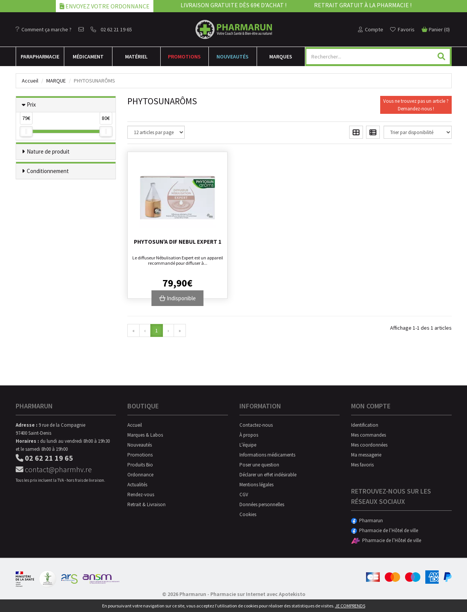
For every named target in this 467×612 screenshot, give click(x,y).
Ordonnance (140, 474)
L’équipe (247, 445)
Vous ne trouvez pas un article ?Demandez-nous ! (416, 105)
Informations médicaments (267, 455)
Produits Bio (140, 464)
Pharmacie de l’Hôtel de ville (384, 530)
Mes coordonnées (369, 445)
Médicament (88, 56)
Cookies (247, 514)
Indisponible (177, 298)
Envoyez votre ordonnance (105, 6)
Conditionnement (48, 171)
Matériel (136, 56)
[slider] (26, 131)
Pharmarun (367, 520)
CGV (243, 494)
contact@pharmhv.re (54, 469)
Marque (56, 80)
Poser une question (259, 464)
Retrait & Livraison (146, 504)
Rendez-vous (140, 494)
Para (40, 56)
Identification (364, 425)
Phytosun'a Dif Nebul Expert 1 (177, 241)
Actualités (137, 484)
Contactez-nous (256, 425)
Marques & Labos (145, 435)
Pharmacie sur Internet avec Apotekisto (257, 594)
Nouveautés (232, 56)
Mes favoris (362, 464)
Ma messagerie (366, 455)
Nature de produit (48, 151)
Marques (280, 56)
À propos (248, 435)
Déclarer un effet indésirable (267, 474)
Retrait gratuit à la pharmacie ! (363, 5)
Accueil (30, 80)
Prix (31, 104)
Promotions (184, 56)
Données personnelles (261, 504)
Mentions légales (256, 484)
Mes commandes (368, 435)
